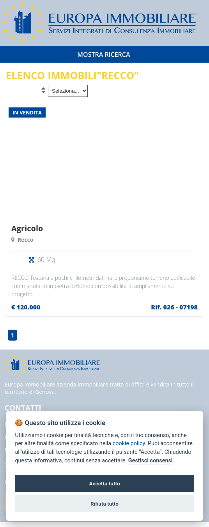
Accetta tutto (104, 483)
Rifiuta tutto (104, 504)
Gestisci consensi (150, 460)
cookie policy (129, 443)
